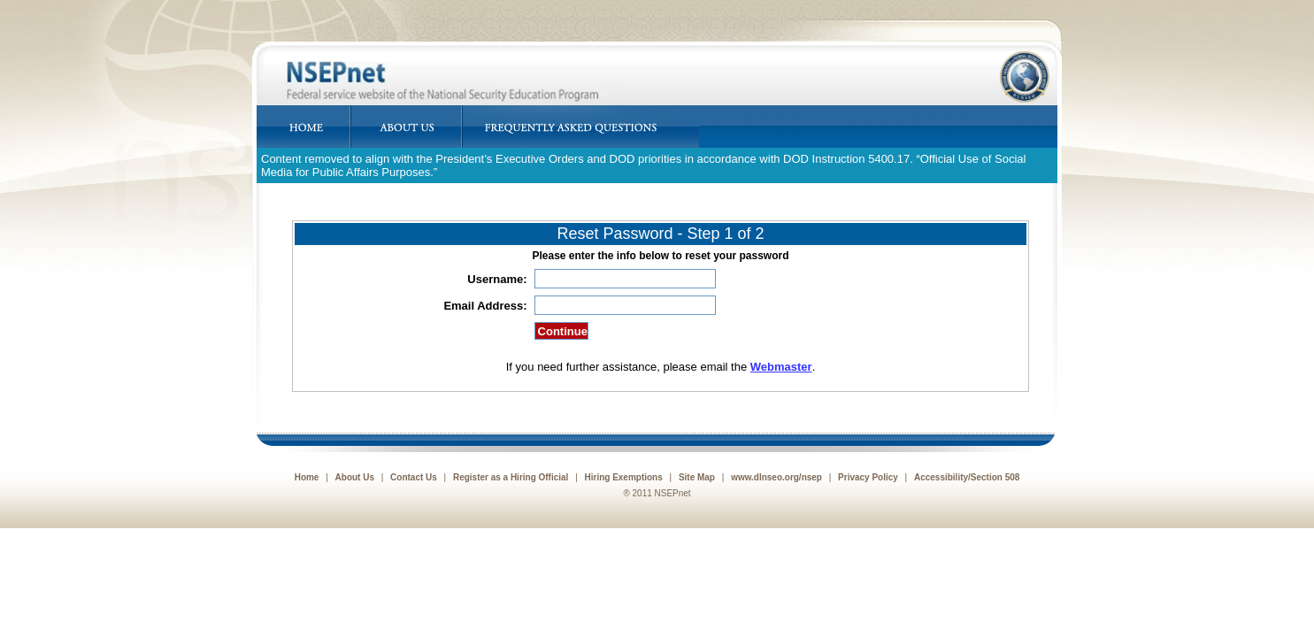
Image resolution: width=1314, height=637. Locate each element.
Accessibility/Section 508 (966, 477)
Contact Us (413, 477)
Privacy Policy (868, 477)
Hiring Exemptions (624, 477)
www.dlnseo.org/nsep (776, 477)
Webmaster (781, 366)
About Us (354, 477)
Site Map (697, 477)
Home (307, 477)
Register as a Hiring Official (510, 477)
